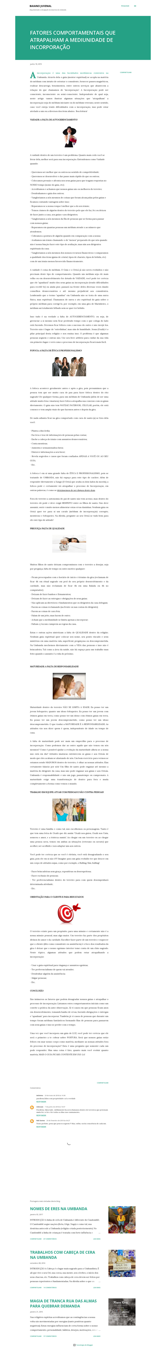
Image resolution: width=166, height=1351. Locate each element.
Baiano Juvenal (41, 6)
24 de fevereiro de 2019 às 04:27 (58, 1121)
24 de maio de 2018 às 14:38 (55, 1095)
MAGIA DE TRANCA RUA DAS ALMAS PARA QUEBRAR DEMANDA (63, 1303)
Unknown (39, 1107)
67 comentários (50, 1239)
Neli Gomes (40, 1121)
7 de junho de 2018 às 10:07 (55, 1107)
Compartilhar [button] (125, 72)
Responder (41, 1102)
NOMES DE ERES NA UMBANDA (58, 1208)
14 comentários (50, 1288)
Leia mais (96, 1239)
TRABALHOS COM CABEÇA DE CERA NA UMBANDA (62, 1255)
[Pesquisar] (125, 6)
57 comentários (50, 1336)
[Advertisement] (66, 1173)
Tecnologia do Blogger (83, 1345)
